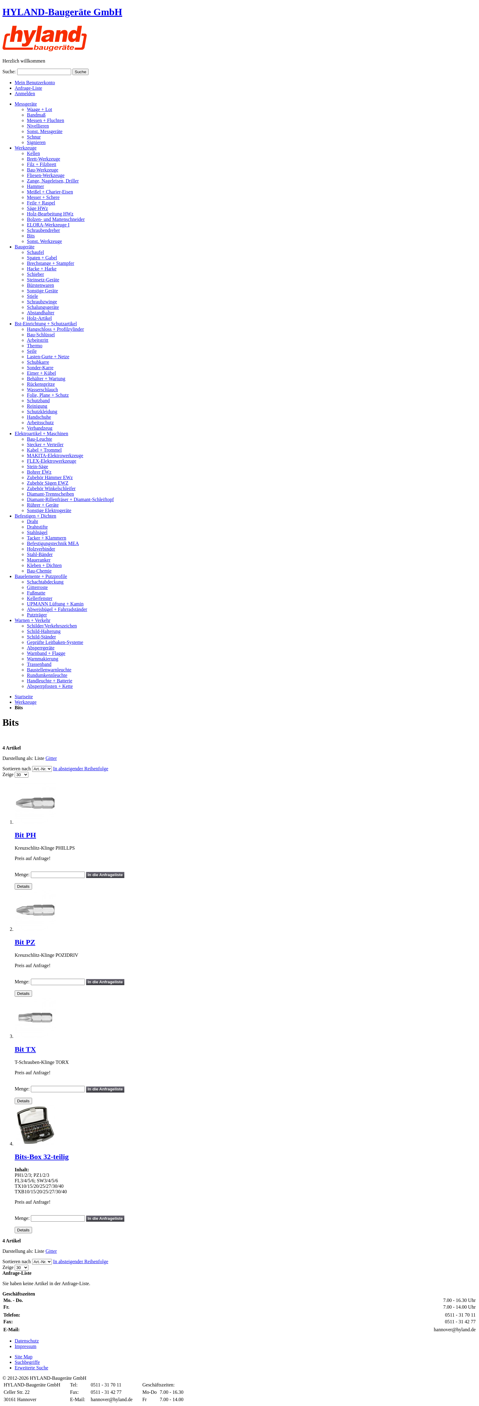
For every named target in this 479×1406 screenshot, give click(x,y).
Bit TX (25, 1049)
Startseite (24, 696)
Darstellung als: (17, 758)
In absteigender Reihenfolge (80, 768)
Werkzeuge (26, 702)
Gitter (51, 758)
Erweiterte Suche (31, 1367)
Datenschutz (27, 1340)
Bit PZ (25, 942)
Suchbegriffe (27, 1362)
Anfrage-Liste (28, 88)
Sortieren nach (16, 768)
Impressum (25, 1346)
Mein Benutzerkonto (35, 82)
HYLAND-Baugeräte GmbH (62, 11)
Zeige (7, 774)
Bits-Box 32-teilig (42, 1157)
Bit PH (25, 835)
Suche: (9, 71)
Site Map (23, 1356)
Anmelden (25, 93)
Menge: (22, 874)
